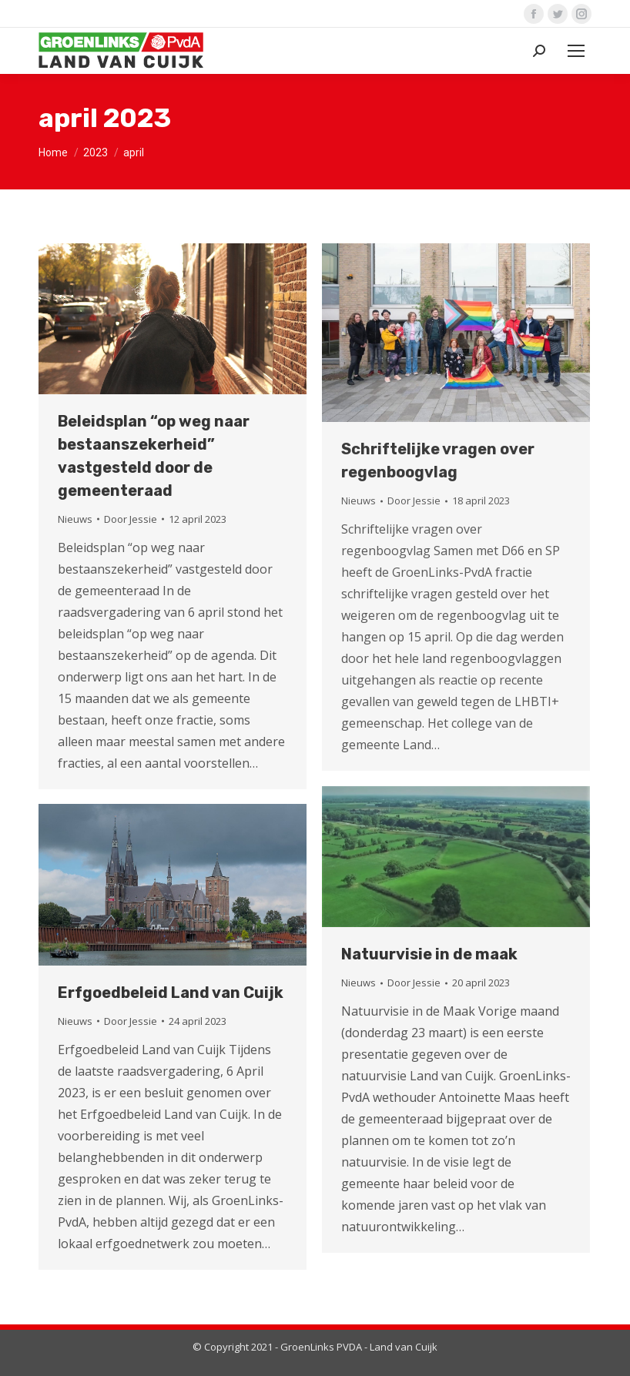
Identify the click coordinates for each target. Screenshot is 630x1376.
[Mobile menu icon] (576, 50)
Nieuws (75, 519)
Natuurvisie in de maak (429, 954)
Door (130, 519)
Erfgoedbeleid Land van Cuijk (170, 992)
